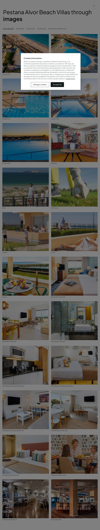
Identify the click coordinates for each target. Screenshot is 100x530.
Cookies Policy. (70, 79)
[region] (51, 71)
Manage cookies (40, 85)
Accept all (57, 85)
